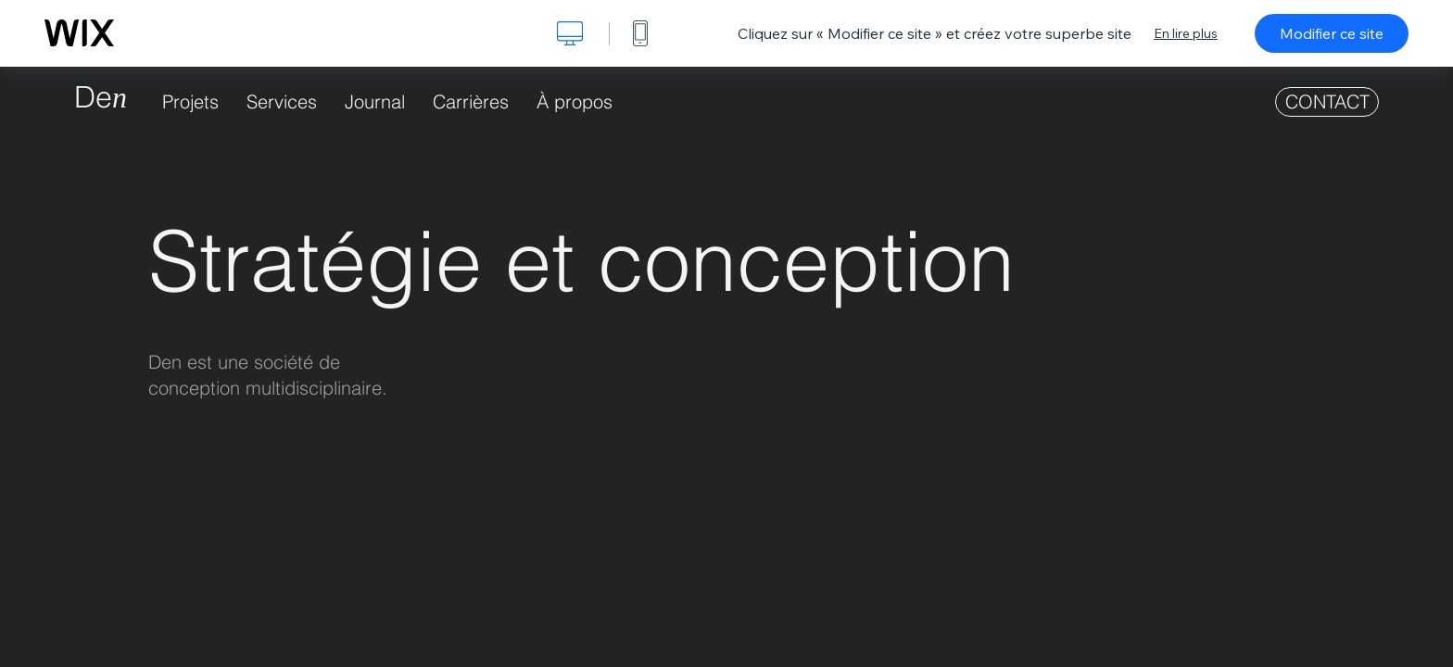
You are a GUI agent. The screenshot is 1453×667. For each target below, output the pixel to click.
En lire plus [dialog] (1186, 33)
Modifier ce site (1332, 33)
